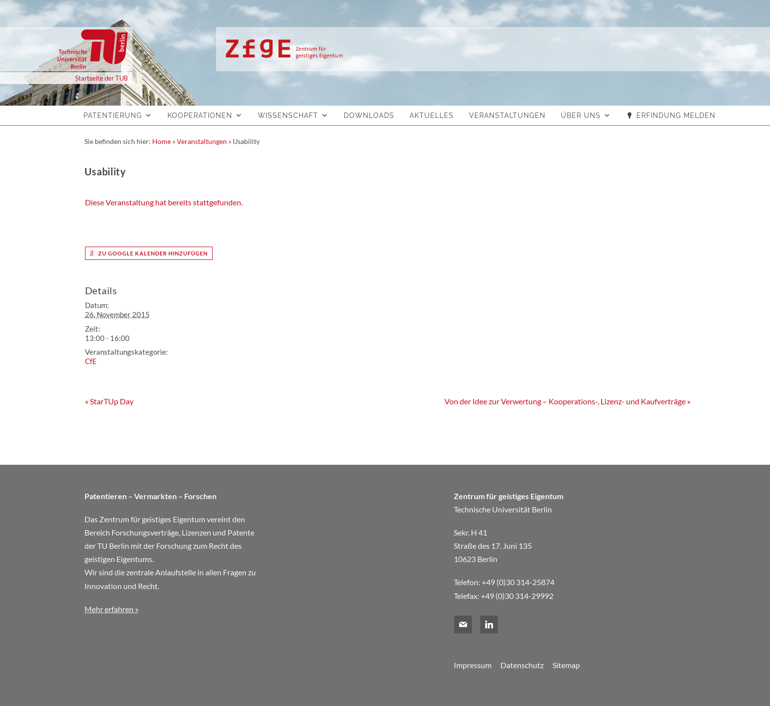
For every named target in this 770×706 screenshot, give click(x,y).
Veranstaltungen (507, 115)
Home (161, 141)
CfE (91, 361)
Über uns (581, 115)
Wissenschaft (288, 115)
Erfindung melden (675, 115)
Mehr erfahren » (111, 609)
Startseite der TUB (101, 78)
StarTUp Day (109, 401)
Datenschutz (522, 665)
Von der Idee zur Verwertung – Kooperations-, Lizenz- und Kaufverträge (567, 401)
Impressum (473, 665)
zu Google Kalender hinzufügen (149, 253)
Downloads (369, 115)
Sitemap (566, 665)
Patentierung (112, 115)
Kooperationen (199, 115)
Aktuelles (432, 115)
